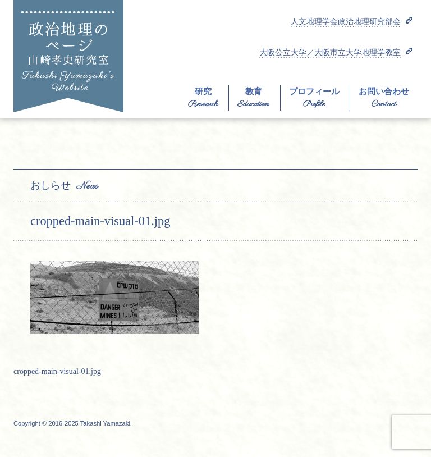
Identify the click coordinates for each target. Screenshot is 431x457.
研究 (203, 91)
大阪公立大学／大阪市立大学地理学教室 (330, 52)
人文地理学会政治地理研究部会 (346, 21)
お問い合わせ (384, 91)
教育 (253, 91)
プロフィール (314, 91)
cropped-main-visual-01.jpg (57, 371)
